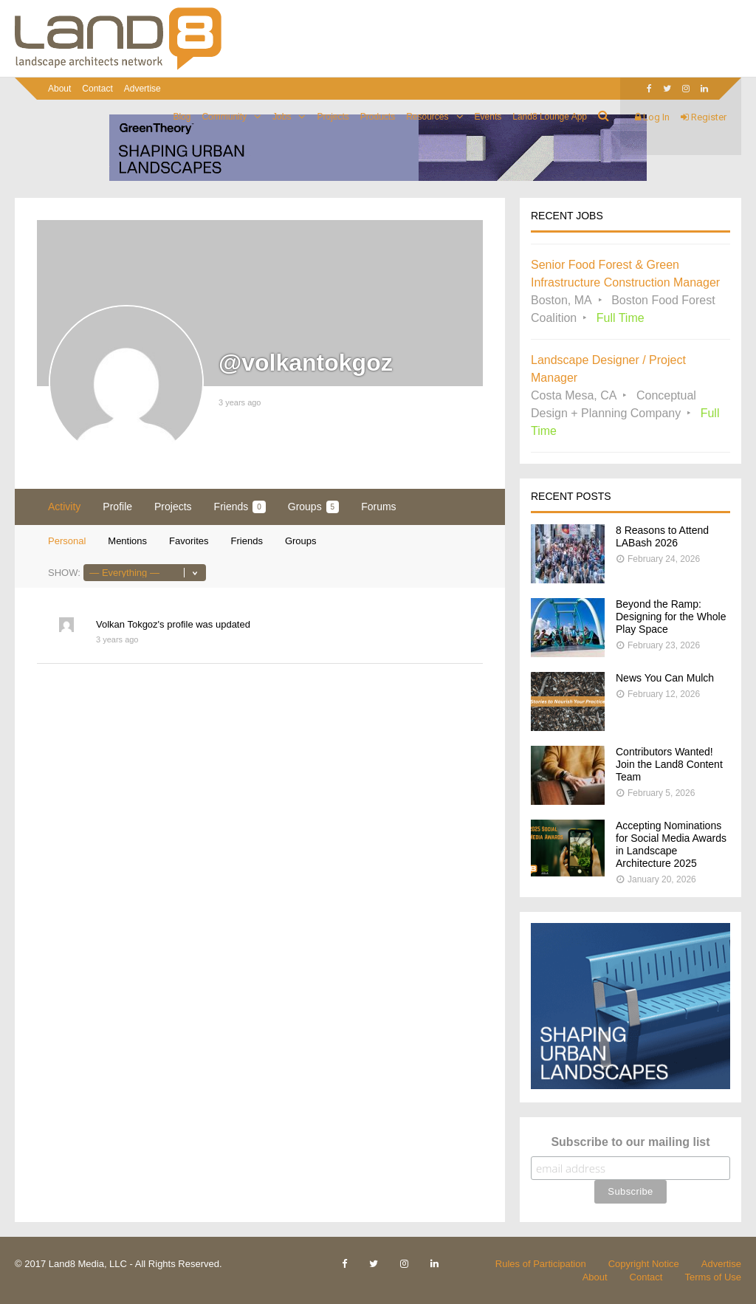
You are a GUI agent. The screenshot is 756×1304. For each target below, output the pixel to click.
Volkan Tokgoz (127, 624)
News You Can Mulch (665, 678)
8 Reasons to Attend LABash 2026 (662, 536)
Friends (240, 507)
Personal (67, 540)
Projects (332, 116)
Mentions (127, 540)
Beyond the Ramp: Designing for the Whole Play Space (671, 616)
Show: (64, 572)
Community (224, 116)
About (59, 88)
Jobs (281, 116)
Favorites (188, 540)
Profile (117, 506)
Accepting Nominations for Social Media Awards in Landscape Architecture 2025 (671, 844)
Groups (313, 507)
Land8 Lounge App (549, 116)
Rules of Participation (540, 1263)
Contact (97, 88)
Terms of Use (712, 1277)
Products (377, 116)
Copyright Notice (643, 1263)
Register (703, 117)
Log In (652, 117)
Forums (378, 506)
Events (488, 116)
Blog (181, 116)
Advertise (142, 88)
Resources (427, 116)
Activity (64, 506)
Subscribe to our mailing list (630, 1142)
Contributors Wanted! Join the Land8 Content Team (669, 764)
